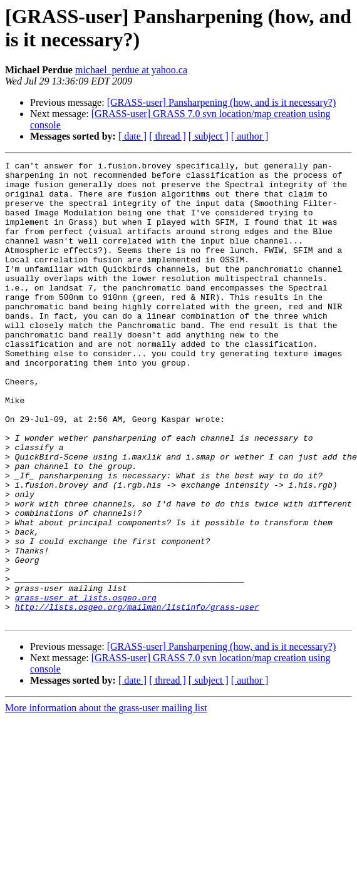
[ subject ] (209, 136)
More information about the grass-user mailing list (106, 799)
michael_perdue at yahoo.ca (131, 69)
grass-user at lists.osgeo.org (86, 685)
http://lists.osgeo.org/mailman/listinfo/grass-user (137, 696)
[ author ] (250, 136)
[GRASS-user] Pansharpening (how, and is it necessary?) (221, 102)
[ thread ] (167, 136)
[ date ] (132, 136)
